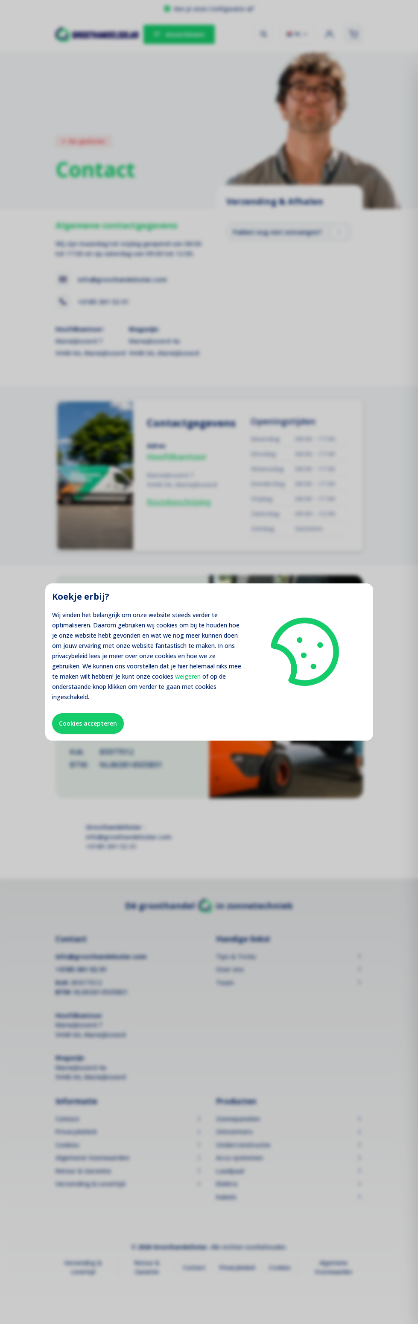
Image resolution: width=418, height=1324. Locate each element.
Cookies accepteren (88, 723)
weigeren (188, 676)
